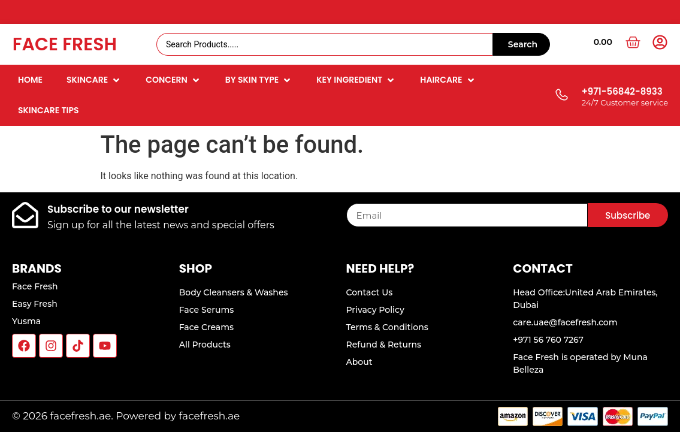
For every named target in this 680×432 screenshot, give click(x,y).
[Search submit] (521, 44)
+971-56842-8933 (622, 91)
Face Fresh (65, 44)
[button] (94, 80)
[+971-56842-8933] (561, 95)
